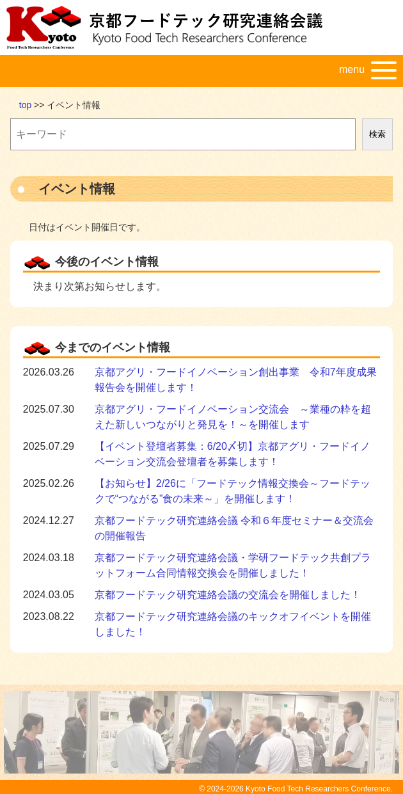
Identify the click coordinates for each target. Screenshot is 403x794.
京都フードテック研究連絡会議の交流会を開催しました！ (228, 594)
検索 (377, 134)
